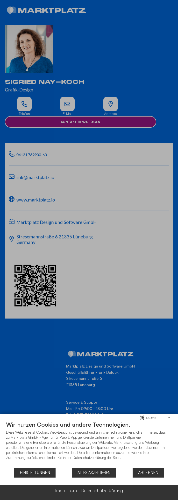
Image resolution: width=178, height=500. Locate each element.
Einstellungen (35, 472)
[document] (89, 444)
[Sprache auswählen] (142, 417)
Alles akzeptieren (94, 472)
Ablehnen (148, 472)
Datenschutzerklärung (102, 490)
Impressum (66, 490)
